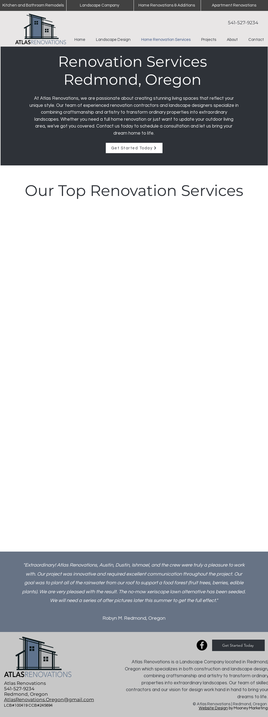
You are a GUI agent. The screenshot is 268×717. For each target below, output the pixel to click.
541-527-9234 (243, 22)
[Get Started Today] (134, 148)
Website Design (213, 708)
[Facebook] (202, 645)
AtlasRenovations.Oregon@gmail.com (49, 699)
